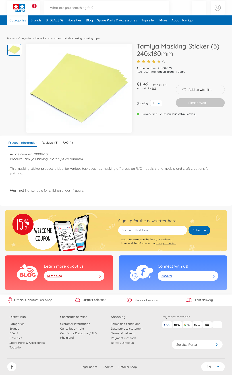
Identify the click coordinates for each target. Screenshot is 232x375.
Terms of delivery (122, 333)
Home (10, 38)
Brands (36, 28)
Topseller (148, 28)
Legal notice (89, 367)
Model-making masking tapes (83, 38)
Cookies (108, 367)
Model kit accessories (48, 38)
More (163, 28)
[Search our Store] (106, 11)
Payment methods (123, 338)
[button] (199, 11)
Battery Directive (122, 342)
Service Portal (197, 344)
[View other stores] (34, 9)
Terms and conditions (125, 324)
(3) (151, 61)
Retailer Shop (128, 367)
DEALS (54, 28)
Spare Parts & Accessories (117, 28)
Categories (17, 28)
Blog (89, 28)
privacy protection (166, 243)
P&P (154, 88)
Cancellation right (72, 328)
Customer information (75, 324)
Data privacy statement (127, 328)
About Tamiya (182, 28)
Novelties (74, 28)
